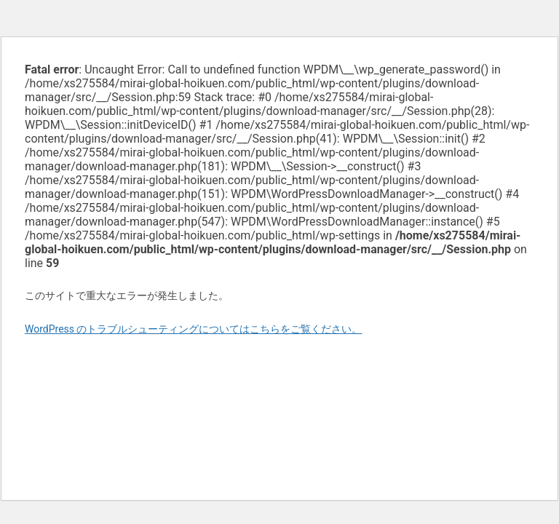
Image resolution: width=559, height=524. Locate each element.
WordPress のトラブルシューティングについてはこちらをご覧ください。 (193, 329)
